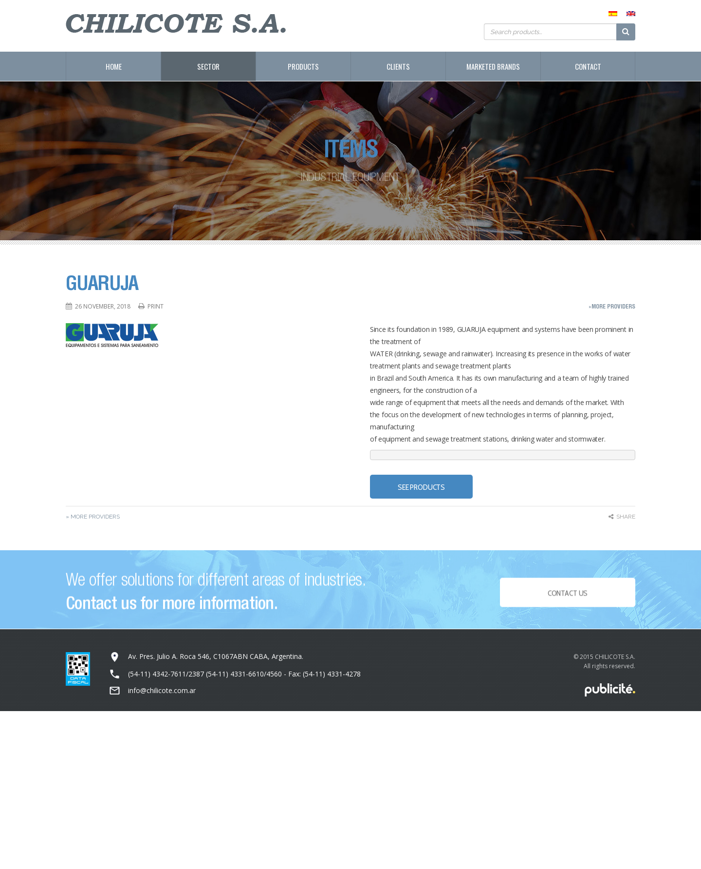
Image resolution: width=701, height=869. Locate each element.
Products (303, 66)
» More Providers (93, 516)
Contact (588, 66)
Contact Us (568, 595)
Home (114, 66)
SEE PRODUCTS (421, 487)
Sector (208, 66)
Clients (398, 66)
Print (156, 306)
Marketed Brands (493, 66)
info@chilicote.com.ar (162, 690)
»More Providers (612, 306)
